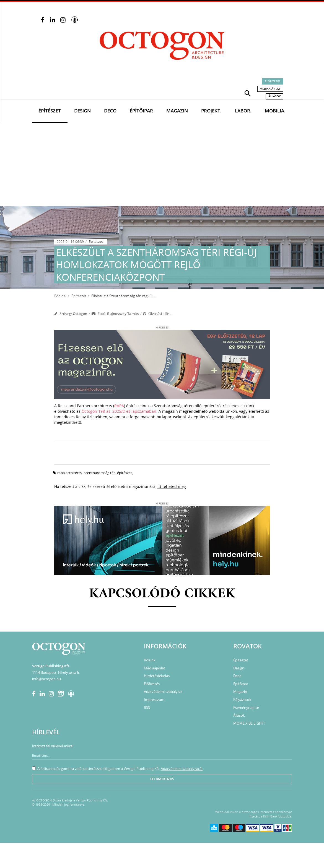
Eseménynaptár (246, 707)
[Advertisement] (162, 164)
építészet (124, 472)
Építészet (49, 110)
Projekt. (211, 110)
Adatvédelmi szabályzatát (182, 768)
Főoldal (60, 295)
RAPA (119, 405)
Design (82, 110)
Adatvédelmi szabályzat (163, 691)
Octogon (80, 313)
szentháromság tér (99, 472)
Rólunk (149, 660)
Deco (110, 110)
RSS (147, 707)
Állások (274, 96)
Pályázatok (242, 699)
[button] (247, 92)
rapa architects (69, 472)
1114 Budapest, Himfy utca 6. (56, 672)
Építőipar (141, 110)
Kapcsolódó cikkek (162, 593)
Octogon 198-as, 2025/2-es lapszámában (119, 411)
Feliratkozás (162, 779)
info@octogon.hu (46, 678)
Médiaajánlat (270, 89)
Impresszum (154, 699)
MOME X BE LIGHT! (249, 723)
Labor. (243, 110)
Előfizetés (273, 81)
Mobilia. (275, 110)
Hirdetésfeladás (157, 675)
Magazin (177, 110)
